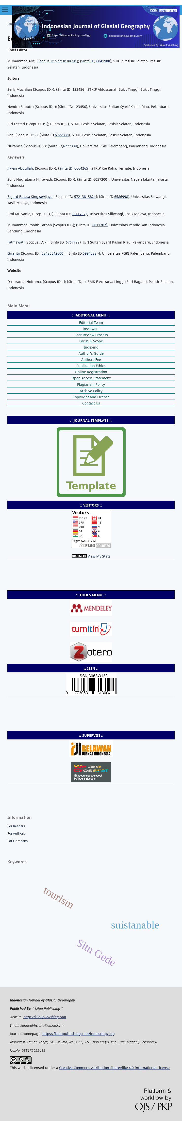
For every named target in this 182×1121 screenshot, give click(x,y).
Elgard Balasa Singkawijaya (29, 196)
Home (12, 23)
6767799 (73, 242)
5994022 (90, 253)
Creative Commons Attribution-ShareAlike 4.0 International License (114, 1067)
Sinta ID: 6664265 (73, 168)
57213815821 (85, 196)
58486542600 (52, 253)
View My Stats (99, 556)
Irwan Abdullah (20, 168)
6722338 (62, 135)
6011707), (80, 213)
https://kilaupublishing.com (44, 1017)
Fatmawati (15, 242)
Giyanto (13, 253)
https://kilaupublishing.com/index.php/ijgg (78, 1033)
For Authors (16, 833)
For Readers (16, 826)
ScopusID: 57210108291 (57, 61)
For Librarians (17, 841)
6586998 (121, 196)
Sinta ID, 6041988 (95, 61)
